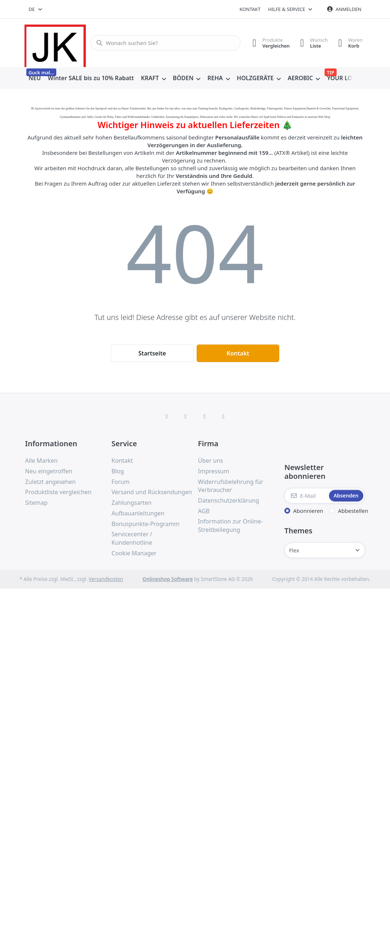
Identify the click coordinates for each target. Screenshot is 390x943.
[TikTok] (205, 416)
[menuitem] (35, 78)
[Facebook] (167, 416)
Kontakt (250, 9)
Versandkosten (105, 579)
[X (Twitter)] (186, 416)
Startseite (152, 353)
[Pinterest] (223, 416)
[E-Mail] (305, 495)
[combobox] (36, 9)
